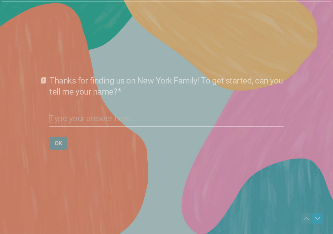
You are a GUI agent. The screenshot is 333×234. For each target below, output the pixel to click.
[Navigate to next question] (317, 218)
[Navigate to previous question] (306, 218)
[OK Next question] (58, 143)
